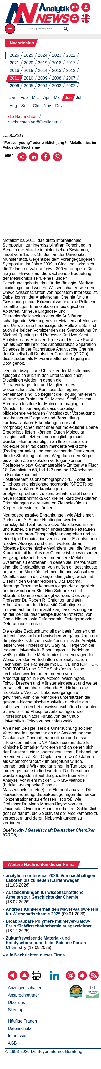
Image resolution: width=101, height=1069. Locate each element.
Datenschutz (19, 1028)
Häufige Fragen (22, 1021)
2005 (28, 86)
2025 (28, 55)
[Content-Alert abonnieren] (82, 978)
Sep (24, 105)
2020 (28, 63)
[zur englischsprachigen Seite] (85, 14)
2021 (14, 63)
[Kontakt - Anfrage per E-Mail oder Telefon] (74, 14)
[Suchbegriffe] (39, 29)
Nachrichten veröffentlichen (32, 122)
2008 (57, 78)
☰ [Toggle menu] (10, 28)
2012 (70, 70)
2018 (57, 63)
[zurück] (12, 978)
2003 (57, 86)
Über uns (16, 1002)
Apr (46, 97)
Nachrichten (22, 43)
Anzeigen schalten (25, 987)
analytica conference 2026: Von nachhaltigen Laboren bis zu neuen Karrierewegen (50, 878)
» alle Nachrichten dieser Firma (34, 955)
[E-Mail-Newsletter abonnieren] (70, 978)
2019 (42, 63)
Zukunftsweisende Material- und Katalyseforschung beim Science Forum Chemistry (46, 943)
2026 (14, 55)
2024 (42, 55)
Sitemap (15, 1010)
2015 (28, 70)
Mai (57, 97)
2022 (70, 55)
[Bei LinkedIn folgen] (54, 978)
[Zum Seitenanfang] (24, 978)
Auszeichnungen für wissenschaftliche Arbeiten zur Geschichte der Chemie (44, 894)
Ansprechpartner (23, 995)
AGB (12, 1043)
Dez (59, 105)
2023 (57, 55)
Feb (24, 97)
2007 (70, 78)
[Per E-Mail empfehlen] (22, 160)
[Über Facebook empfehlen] (45, 160)
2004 (42, 86)
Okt (36, 105)
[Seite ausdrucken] (36, 978)
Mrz (35, 97)
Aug (13, 105)
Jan (12, 97)
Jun (68, 97)
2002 (70, 86)
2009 (42, 78)
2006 (14, 86)
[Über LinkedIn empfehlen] (33, 160)
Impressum (18, 1036)
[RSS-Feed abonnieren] (94, 978)
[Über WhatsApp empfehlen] (57, 160)
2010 (28, 78)
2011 (14, 78)
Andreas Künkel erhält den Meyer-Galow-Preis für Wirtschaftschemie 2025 (52, 911)
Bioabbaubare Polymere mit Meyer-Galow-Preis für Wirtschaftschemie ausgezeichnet (49, 923)
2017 (70, 63)
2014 (42, 70)
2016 (14, 70)
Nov (47, 105)
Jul (78, 97)
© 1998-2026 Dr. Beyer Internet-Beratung (43, 1051)
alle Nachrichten (22, 116)
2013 (57, 70)
